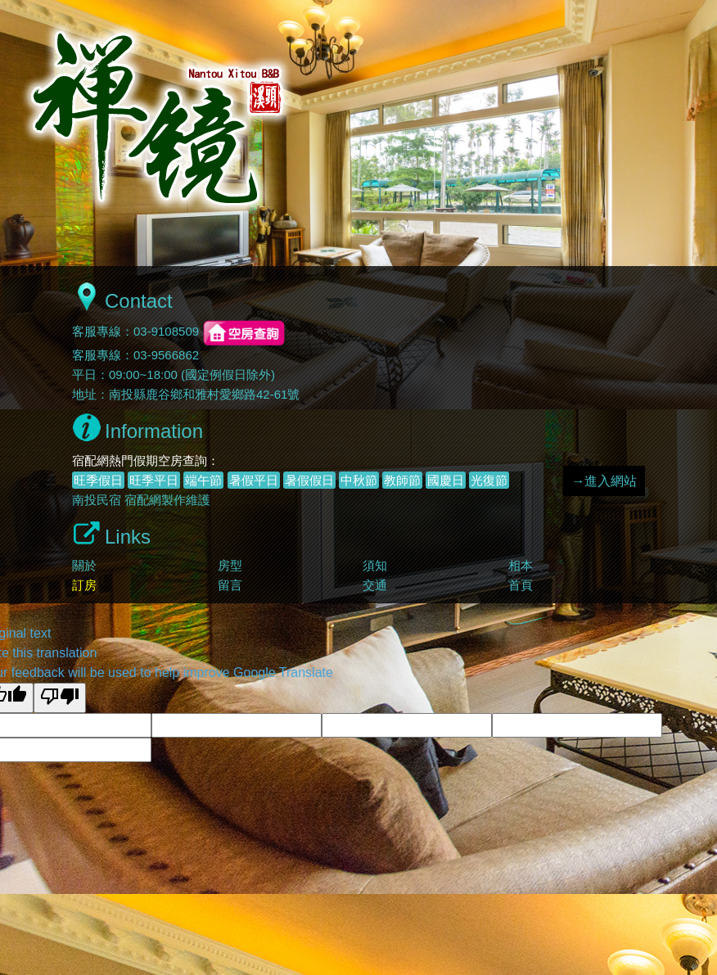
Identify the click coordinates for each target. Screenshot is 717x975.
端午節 (203, 480)
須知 (375, 565)
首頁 (520, 585)
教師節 (402, 480)
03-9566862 (166, 355)
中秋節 (358, 480)
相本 (520, 565)
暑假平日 (253, 480)
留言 (230, 585)
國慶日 (445, 480)
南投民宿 (96, 500)
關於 (84, 565)
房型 (230, 565)
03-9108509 (166, 332)
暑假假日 (309, 480)
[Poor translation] (60, 698)
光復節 (489, 480)
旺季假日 (98, 480)
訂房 (84, 585)
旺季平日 (153, 480)
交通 (375, 585)
